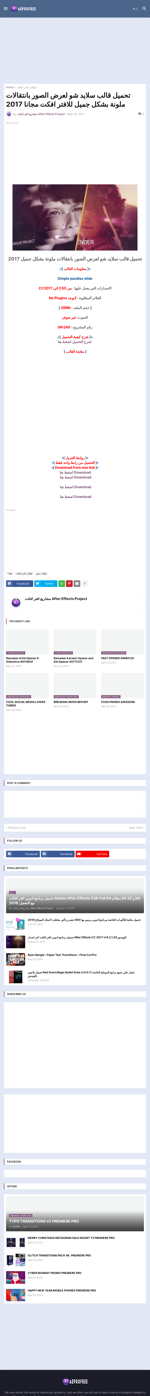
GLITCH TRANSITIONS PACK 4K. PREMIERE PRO (59, 1255)
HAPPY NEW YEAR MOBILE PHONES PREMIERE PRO (62, 1290)
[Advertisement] (75, 50)
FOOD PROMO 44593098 (118, 702)
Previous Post (17, 827)
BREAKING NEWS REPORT (71, 702)
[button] (5, 8)
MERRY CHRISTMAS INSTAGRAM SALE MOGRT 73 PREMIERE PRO (71, 1237)
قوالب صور (41, 573)
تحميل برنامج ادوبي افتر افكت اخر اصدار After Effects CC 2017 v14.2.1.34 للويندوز (77, 937)
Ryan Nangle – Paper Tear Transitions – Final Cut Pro (62, 954)
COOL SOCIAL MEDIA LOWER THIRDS (25, 703)
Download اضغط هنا (75, 472)
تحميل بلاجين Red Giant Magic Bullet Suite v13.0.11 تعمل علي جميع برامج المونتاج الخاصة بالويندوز (81, 974)
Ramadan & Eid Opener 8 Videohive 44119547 (22, 659)
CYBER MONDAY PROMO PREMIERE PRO (54, 1273)
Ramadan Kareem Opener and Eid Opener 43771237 (73, 659)
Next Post (135, 827)
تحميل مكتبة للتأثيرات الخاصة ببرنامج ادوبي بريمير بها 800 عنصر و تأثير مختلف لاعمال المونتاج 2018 (84, 919)
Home (9, 87)
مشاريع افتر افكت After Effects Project (56, 599)
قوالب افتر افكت (26, 87)
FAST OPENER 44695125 (117, 658)
